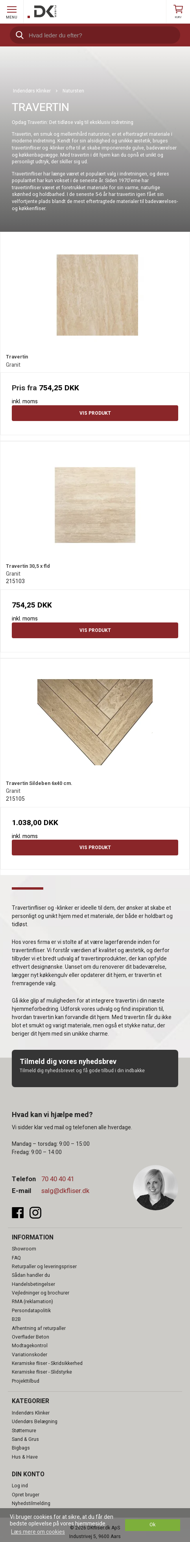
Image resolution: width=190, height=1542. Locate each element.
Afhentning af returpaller (39, 1328)
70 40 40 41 (57, 1179)
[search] (95, 35)
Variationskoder (29, 1354)
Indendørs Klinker (31, 1412)
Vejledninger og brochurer (40, 1292)
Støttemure (24, 1430)
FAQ (16, 1257)
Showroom (24, 1248)
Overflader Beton (30, 1337)
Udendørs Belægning (34, 1421)
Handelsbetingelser (33, 1284)
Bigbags (21, 1448)
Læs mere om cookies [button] (38, 1532)
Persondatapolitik (31, 1310)
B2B (16, 1319)
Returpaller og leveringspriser (44, 1266)
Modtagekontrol (30, 1345)
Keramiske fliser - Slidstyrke (42, 1372)
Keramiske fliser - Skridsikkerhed (47, 1363)
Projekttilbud (25, 1381)
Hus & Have (25, 1457)
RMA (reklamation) (32, 1301)
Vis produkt (95, 413)
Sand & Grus (25, 1439)
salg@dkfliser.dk (65, 1191)
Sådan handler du (31, 1275)
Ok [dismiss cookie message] (152, 1524)
